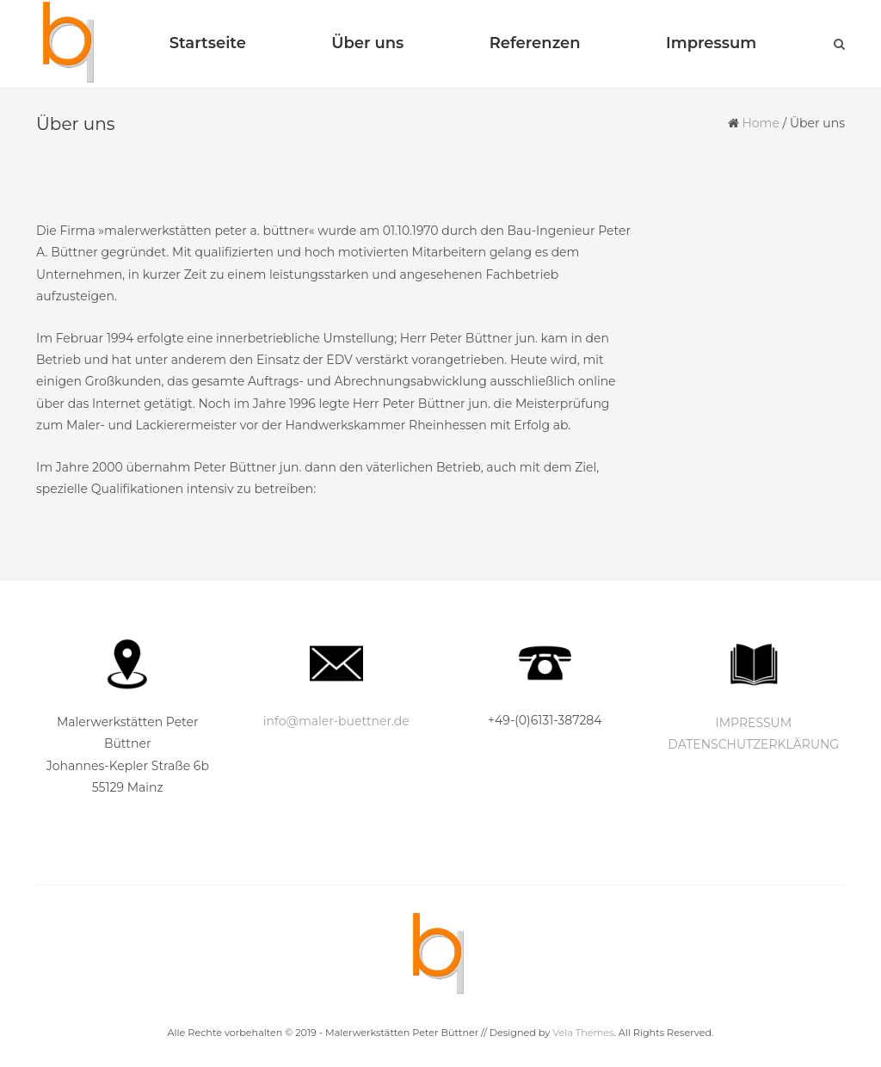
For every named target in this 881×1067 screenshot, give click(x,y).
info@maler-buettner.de (336, 721)
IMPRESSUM (753, 723)
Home (760, 123)
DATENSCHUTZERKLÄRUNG (753, 744)
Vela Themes (582, 1033)
